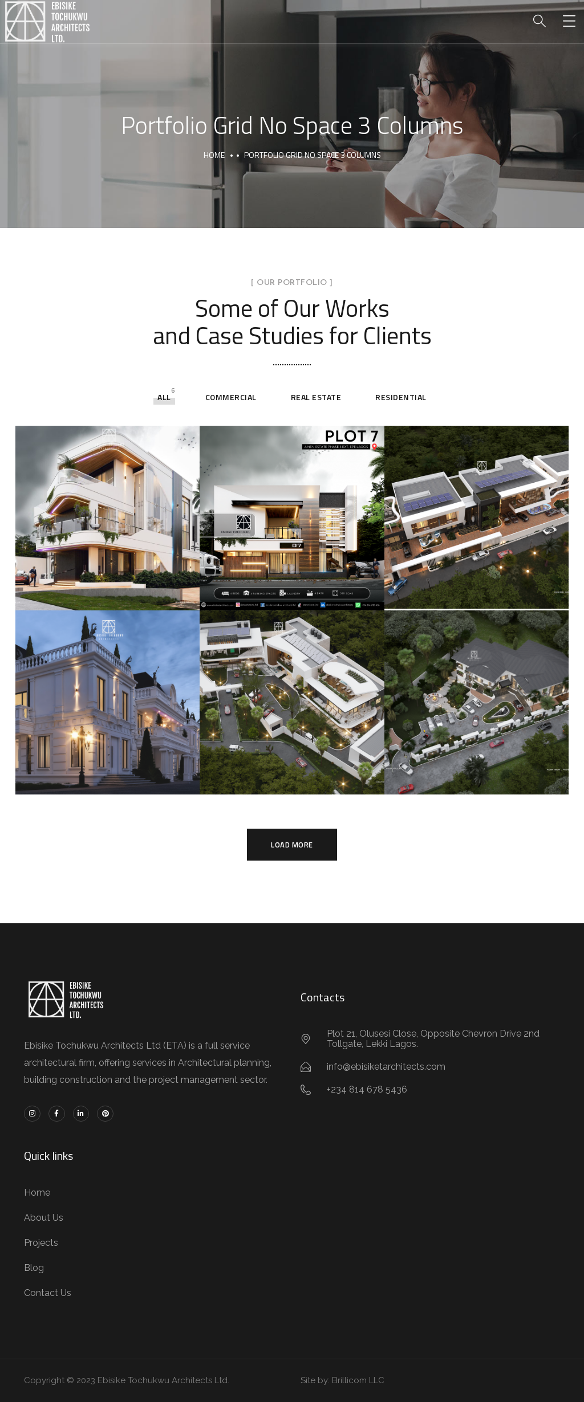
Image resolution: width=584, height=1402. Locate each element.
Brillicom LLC (358, 1380)
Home (214, 155)
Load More (292, 844)
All (164, 397)
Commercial (231, 397)
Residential (401, 397)
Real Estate (316, 397)
